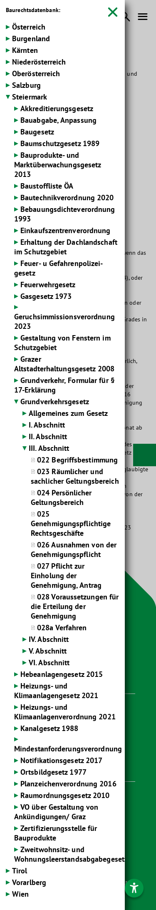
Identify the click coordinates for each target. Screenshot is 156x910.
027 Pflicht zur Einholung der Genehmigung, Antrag (66, 575)
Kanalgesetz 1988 (49, 728)
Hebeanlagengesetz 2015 (61, 674)
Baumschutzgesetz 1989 (59, 143)
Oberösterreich (36, 73)
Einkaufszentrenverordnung (65, 230)
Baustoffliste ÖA (47, 186)
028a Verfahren (62, 627)
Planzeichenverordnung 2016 (68, 783)
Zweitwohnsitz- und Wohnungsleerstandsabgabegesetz (71, 854)
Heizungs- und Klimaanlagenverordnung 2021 (65, 711)
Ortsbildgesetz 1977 (53, 772)
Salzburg (26, 85)
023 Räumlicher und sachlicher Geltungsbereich (75, 476)
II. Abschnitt (48, 436)
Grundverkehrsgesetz (54, 401)
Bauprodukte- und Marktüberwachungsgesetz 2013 (57, 164)
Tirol (19, 870)
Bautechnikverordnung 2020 (67, 197)
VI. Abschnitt (49, 662)
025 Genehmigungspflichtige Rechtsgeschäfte (71, 523)
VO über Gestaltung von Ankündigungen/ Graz (56, 811)
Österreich (28, 27)
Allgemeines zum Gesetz (68, 413)
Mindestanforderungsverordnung (68, 748)
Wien (20, 894)
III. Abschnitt (49, 448)
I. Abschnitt (47, 425)
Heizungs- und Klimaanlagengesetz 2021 (56, 690)
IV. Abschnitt (49, 639)
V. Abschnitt (48, 651)
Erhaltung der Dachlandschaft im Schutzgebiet (65, 246)
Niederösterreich (39, 62)
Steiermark (29, 96)
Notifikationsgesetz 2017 (61, 760)
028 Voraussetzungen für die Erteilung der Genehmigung (75, 606)
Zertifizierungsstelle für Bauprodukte (55, 833)
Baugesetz (37, 132)
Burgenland (31, 38)
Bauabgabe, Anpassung (58, 120)
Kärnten (25, 50)
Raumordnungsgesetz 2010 (64, 795)
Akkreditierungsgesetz (56, 108)
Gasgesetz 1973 (46, 296)
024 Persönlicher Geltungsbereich (61, 497)
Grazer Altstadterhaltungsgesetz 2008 (64, 363)
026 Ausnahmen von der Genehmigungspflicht (73, 549)
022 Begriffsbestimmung (77, 460)
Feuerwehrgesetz (48, 284)
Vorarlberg (29, 882)
